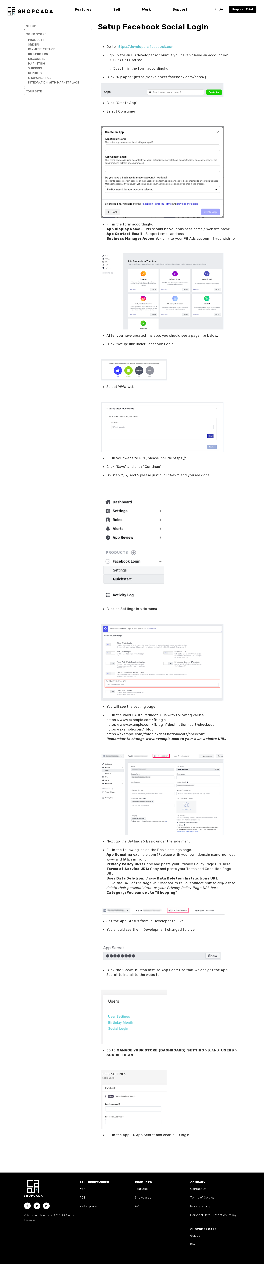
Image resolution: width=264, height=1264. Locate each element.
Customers (38, 54)
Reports (35, 73)
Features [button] (83, 9)
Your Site (34, 91)
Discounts (36, 59)
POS (82, 1197)
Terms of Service (202, 1197)
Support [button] (180, 9)
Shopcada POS (39, 78)
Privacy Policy (200, 1206)
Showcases (143, 1197)
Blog (193, 1244)
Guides (195, 1235)
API (137, 1206)
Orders (34, 44)
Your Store (36, 34)
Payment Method (42, 49)
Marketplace (88, 1206)
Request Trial (242, 9)
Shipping (35, 68)
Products (36, 40)
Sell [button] (116, 9)
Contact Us (198, 1189)
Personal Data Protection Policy (213, 1215)
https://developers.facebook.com (145, 47)
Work (146, 9)
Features (141, 1189)
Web (82, 1189)
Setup (31, 26)
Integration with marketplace (53, 82)
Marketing (36, 63)
